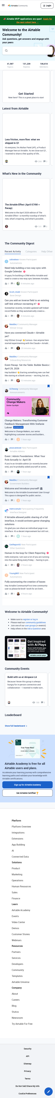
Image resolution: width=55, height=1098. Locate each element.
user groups (30, 625)
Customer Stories (21, 934)
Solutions (17, 862)
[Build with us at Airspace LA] (26, 690)
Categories (31, 251)
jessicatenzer (15, 447)
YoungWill (14, 573)
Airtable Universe (20, 982)
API (27, 1056)
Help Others (47, 251)
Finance (16, 898)
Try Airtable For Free (22, 1023)
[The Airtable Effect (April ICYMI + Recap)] (26, 204)
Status (15, 1011)
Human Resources (21, 886)
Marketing (17, 874)
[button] (48, 1091)
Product (16, 868)
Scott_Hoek (14, 291)
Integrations (18, 832)
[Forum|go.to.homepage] (17, 5)
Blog (14, 1005)
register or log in (30, 619)
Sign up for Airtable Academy (27, 784)
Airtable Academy (21, 910)
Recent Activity (13, 251)
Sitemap (27, 1063)
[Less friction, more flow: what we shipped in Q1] (26, 139)
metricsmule (15, 508)
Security (27, 1048)
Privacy (27, 1071)
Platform (16, 820)
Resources (17, 946)
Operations (17, 880)
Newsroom (17, 1017)
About (15, 993)
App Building (18, 844)
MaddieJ (13, 324)
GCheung (13, 388)
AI (13, 850)
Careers (16, 999)
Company (17, 987)
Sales (14, 892)
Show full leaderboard (16, 725)
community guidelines (35, 622)
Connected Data (20, 856)
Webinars (16, 940)
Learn (15, 904)
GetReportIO (15, 544)
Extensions (17, 838)
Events (15, 916)
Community (18, 970)
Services (16, 958)
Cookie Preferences (27, 1093)
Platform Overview (21, 826)
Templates (17, 976)
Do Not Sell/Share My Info (27, 1086)
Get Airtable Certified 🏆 (27, 793)
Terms (27, 1078)
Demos (15, 928)
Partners (16, 952)
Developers (17, 964)
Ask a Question (34, 628)
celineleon (14, 259)
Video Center (18, 922)
